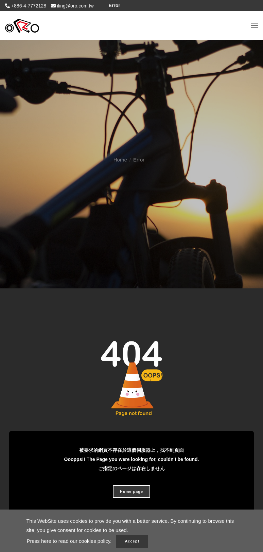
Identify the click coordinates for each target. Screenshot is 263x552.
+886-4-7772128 (28, 5)
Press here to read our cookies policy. (69, 541)
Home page (131, 491)
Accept (132, 541)
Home (120, 154)
